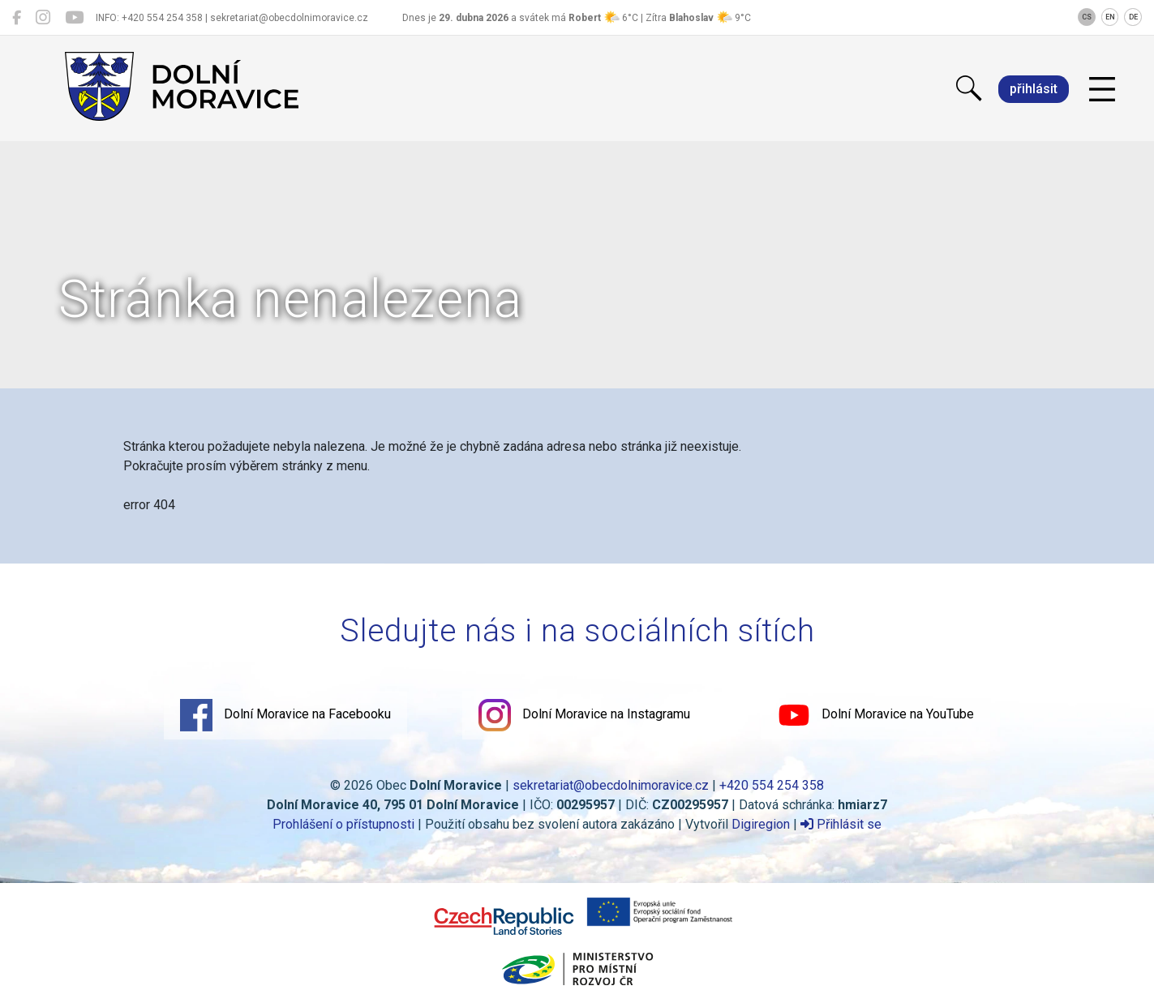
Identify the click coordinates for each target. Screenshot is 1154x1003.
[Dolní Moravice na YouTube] (74, 18)
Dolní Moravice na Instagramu (584, 715)
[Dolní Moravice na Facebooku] (16, 18)
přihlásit (1033, 88)
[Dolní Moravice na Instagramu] (43, 18)
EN (1110, 17)
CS (1087, 17)
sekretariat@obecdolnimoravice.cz (611, 785)
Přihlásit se (841, 824)
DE (1133, 17)
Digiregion (760, 824)
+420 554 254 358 (771, 785)
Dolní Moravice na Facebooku (285, 715)
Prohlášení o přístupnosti (343, 824)
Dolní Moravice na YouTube (876, 715)
